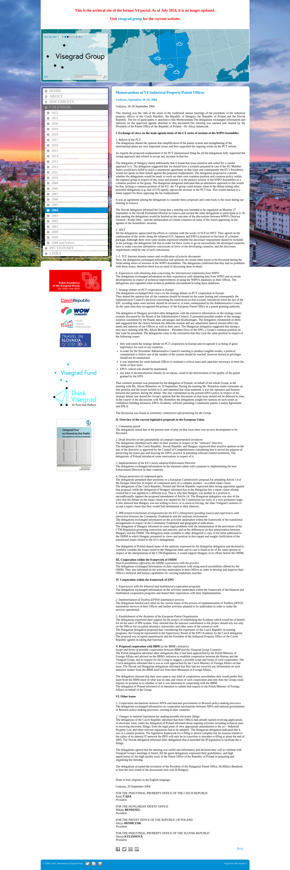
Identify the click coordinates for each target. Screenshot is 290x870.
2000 (55, 232)
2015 (55, 150)
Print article (130, 849)
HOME (55, 91)
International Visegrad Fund (70, 863)
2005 (55, 205)
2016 (55, 145)
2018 (55, 134)
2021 (55, 118)
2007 (55, 194)
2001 (55, 226)
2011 (55, 172)
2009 (55, 183)
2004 (55, 210)
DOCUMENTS (61, 102)
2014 (55, 156)
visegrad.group (130, 19)
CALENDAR (60, 107)
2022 (55, 112)
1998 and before (63, 242)
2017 (55, 140)
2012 (55, 167)
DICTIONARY (61, 248)
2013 (55, 161)
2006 (55, 199)
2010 (55, 177)
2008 (55, 188)
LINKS (55, 253)
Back (240, 848)
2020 (55, 123)
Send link (137, 849)
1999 (55, 237)
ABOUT (56, 96)
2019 (55, 129)
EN (46, 76)
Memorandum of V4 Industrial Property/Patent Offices (160, 92)
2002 (55, 221)
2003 (55, 215)
